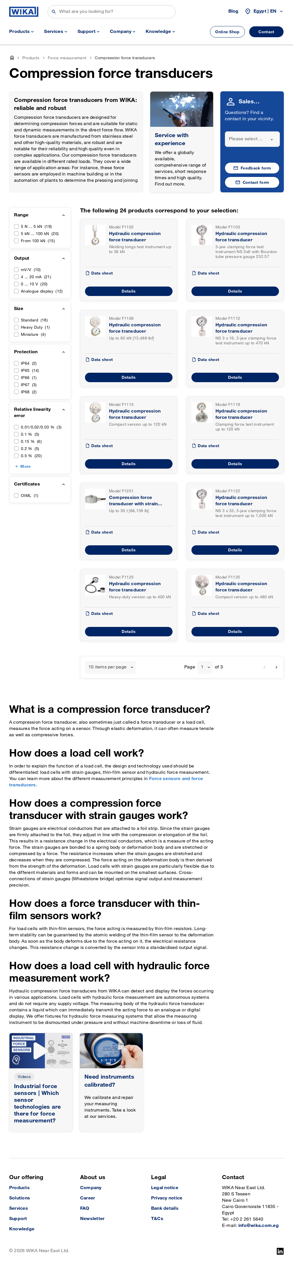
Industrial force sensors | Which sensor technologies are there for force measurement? (37, 1103)
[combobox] (252, 139)
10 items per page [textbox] (107, 667)
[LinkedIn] (280, 1251)
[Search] (112, 12)
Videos (24, 1076)
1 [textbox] (202, 667)
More (25, 466)
